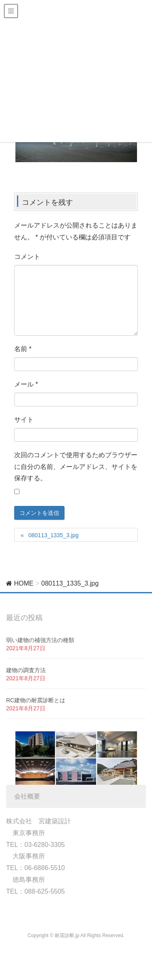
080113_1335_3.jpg (53, 535)
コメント (27, 256)
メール (26, 384)
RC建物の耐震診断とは (35, 700)
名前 (23, 348)
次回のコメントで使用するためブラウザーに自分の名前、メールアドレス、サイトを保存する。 (75, 466)
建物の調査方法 (26, 670)
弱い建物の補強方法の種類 (40, 640)
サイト (24, 419)
